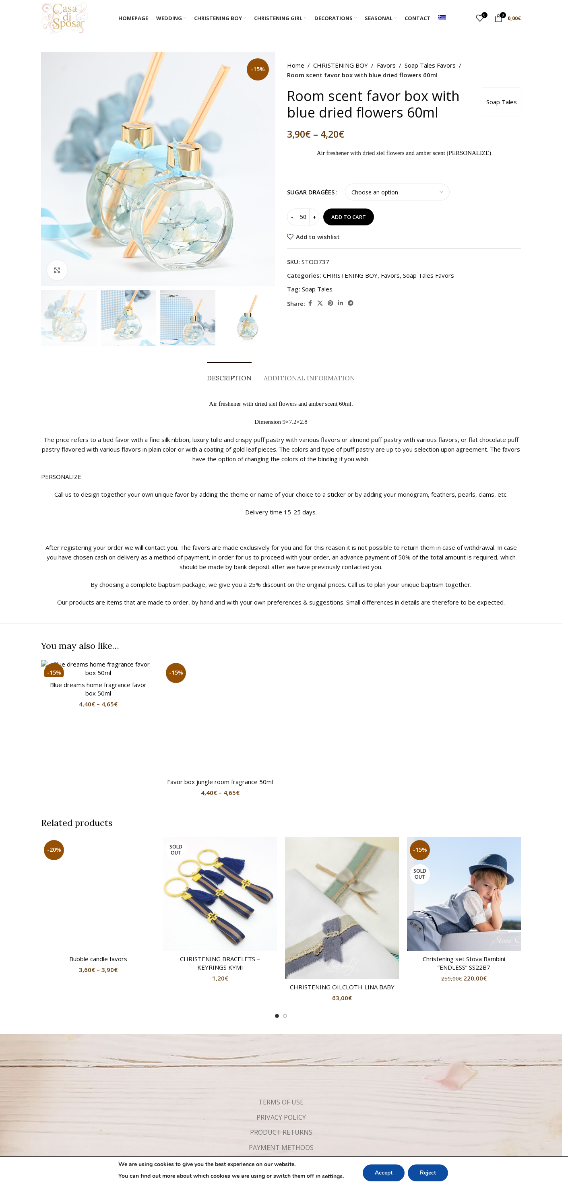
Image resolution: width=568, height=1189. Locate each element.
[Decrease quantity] (292, 216)
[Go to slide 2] (285, 927)
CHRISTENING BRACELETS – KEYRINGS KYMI (220, 874)
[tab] (229, 374)
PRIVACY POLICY (281, 1028)
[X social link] (320, 303)
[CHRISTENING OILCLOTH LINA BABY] (342, 820)
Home (295, 65)
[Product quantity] (303, 216)
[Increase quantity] (314, 216)
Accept (383, 1173)
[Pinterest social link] (330, 303)
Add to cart (348, 217)
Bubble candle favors (98, 765)
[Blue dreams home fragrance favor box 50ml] (98, 668)
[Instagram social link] (288, 1098)
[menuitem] (442, 18)
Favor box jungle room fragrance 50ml (220, 677)
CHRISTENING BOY (340, 65)
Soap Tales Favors (430, 65)
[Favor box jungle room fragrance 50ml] (220, 664)
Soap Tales (501, 102)
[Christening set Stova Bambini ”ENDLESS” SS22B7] (464, 806)
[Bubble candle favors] (98, 753)
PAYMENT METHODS (281, 1059)
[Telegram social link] (350, 303)
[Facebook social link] (310, 303)
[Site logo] (64, 17)
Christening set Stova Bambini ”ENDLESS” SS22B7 (464, 874)
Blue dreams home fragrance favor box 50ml (98, 689)
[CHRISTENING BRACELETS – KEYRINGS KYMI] (220, 806)
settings (332, 1176)
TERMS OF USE (281, 1013)
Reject (428, 1173)
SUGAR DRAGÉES (311, 192)
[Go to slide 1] (277, 927)
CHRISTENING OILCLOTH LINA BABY (342, 898)
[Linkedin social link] (340, 303)
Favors (386, 65)
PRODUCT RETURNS (281, 1043)
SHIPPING (281, 1073)
